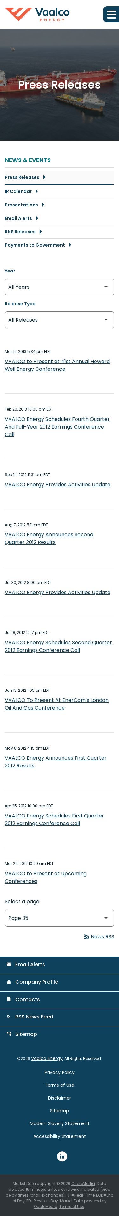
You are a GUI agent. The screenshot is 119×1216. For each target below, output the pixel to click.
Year (10, 271)
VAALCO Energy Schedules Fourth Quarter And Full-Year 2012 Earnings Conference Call (57, 426)
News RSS (98, 936)
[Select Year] (59, 287)
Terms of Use (59, 1085)
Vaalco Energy (47, 1058)
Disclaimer (59, 1098)
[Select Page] (59, 918)
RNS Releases (20, 231)
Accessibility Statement (59, 1136)
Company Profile (32, 982)
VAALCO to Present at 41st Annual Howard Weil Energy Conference (57, 365)
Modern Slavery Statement (59, 1123)
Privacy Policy (60, 1072)
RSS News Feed (29, 1016)
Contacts (23, 999)
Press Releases (22, 177)
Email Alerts (18, 218)
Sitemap (21, 1034)
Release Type (20, 304)
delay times (17, 1195)
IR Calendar (18, 191)
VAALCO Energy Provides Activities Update (57, 484)
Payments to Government (35, 245)
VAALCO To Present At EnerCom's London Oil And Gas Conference (57, 704)
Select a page (22, 901)
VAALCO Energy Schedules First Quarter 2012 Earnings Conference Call (54, 819)
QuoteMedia (83, 1183)
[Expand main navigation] (111, 14)
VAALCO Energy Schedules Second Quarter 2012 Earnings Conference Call (58, 646)
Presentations (21, 205)
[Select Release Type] (59, 319)
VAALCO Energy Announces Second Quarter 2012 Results (49, 538)
